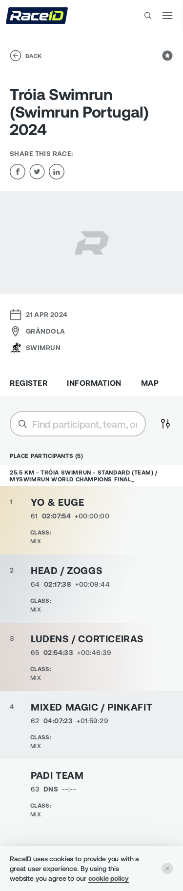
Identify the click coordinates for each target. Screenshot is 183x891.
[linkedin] (56, 171)
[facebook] (17, 171)
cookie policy (108, 878)
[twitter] (37, 171)
